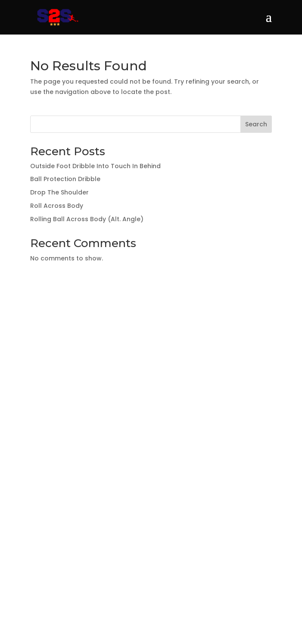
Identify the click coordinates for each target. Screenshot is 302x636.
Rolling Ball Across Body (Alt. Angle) (86, 219)
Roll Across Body (56, 205)
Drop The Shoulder (59, 192)
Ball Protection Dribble (65, 179)
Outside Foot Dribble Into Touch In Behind (95, 166)
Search (256, 124)
